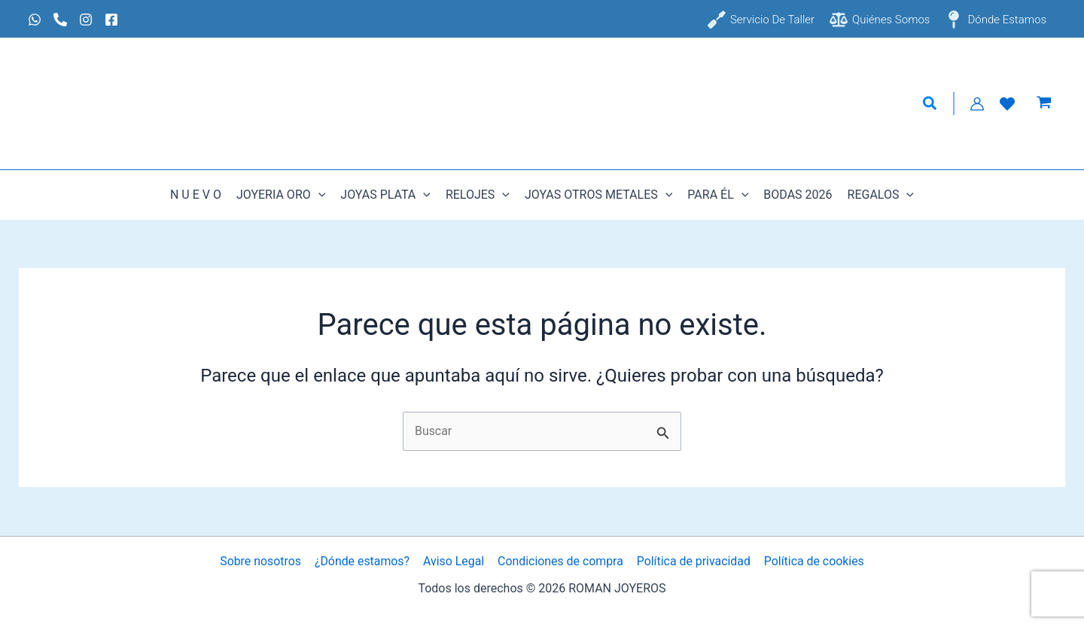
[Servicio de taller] (761, 20)
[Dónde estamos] (995, 20)
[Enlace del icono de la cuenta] (977, 103)
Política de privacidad (692, 561)
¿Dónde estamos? (363, 561)
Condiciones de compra (560, 561)
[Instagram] (86, 19)
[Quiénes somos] (880, 20)
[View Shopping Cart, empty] (1044, 103)
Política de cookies (812, 561)
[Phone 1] (60, 19)
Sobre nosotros (262, 561)
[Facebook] (111, 19)
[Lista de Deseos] (1007, 103)
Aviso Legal (454, 561)
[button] (930, 103)
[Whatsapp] (34, 19)
